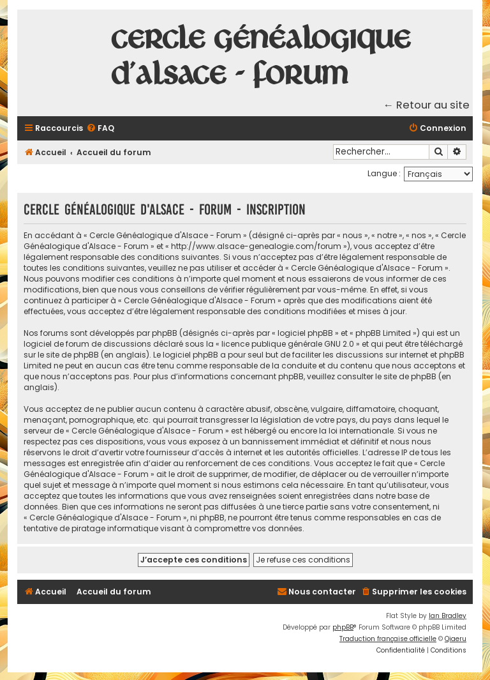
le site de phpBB (68, 354)
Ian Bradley (447, 616)
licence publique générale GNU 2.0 (287, 343)
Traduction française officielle (387, 639)
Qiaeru (455, 639)
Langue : (384, 173)
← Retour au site (426, 105)
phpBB (342, 627)
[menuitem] (100, 128)
